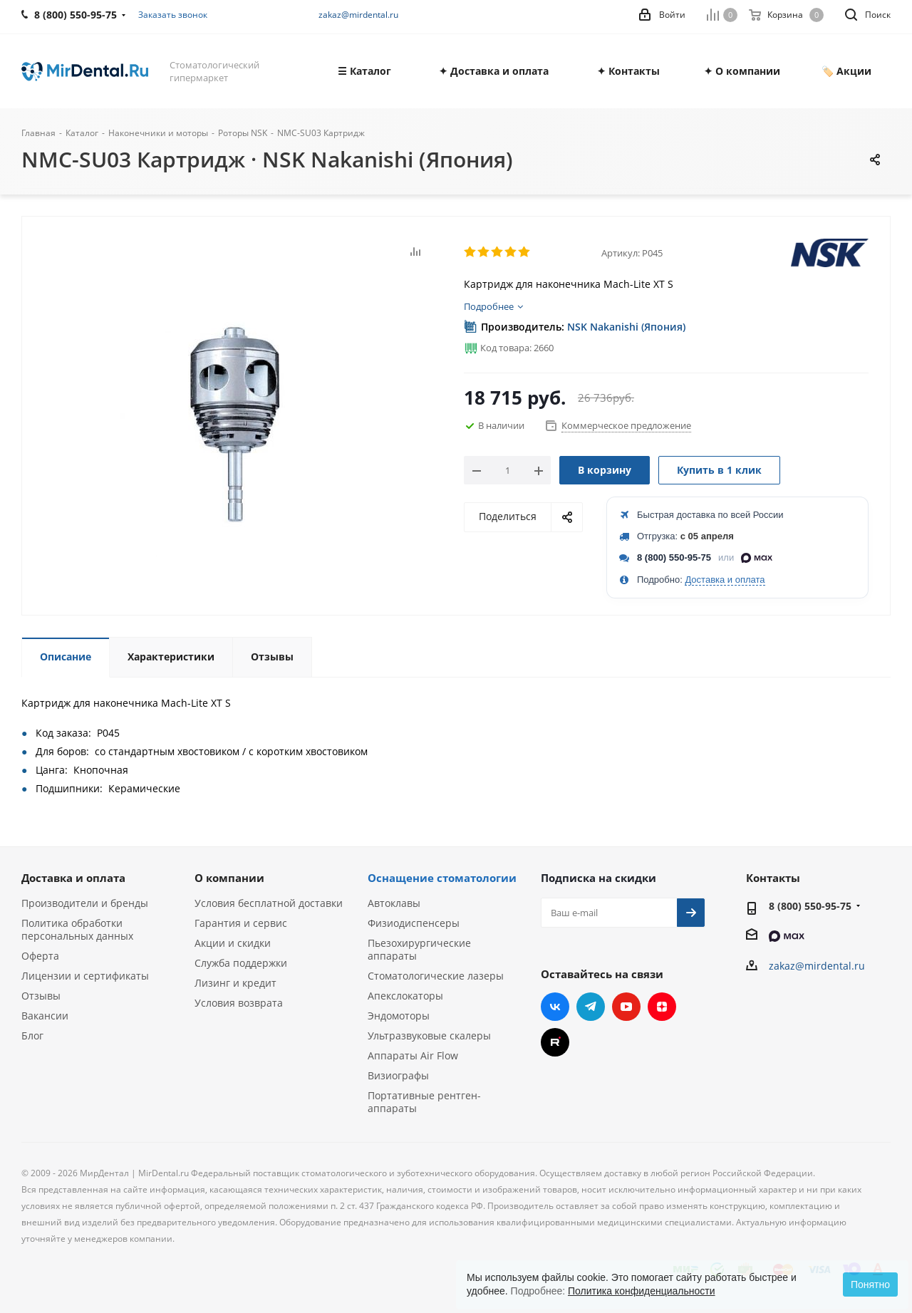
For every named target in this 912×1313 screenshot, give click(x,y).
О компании (229, 878)
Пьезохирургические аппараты (419, 949)
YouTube (626, 1006)
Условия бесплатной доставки (269, 903)
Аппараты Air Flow (413, 1055)
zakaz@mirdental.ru (358, 15)
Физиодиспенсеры (414, 923)
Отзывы (41, 995)
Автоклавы (394, 903)
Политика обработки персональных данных (77, 929)
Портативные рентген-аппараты (424, 1102)
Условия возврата (239, 1003)
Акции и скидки (233, 943)
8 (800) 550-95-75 (674, 557)
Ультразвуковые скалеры (429, 1035)
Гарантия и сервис (241, 923)
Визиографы (398, 1075)
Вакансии (44, 1015)
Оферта (40, 955)
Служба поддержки (241, 963)
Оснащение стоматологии (442, 878)
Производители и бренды (84, 903)
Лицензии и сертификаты (85, 975)
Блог (32, 1035)
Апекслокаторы (405, 995)
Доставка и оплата (725, 579)
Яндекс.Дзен (662, 1006)
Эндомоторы (399, 1015)
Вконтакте (555, 1006)
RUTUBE (555, 1042)
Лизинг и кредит (235, 983)
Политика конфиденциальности (641, 1291)
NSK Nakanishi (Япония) (626, 326)
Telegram (590, 1006)
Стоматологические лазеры (436, 975)
